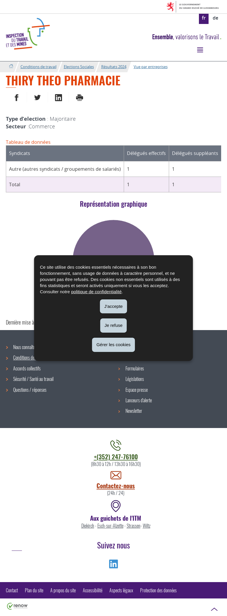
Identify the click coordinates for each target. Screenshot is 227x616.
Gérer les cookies (114, 344)
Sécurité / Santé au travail (33, 378)
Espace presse (136, 389)
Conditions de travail (38, 66)
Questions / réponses (30, 389)
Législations (134, 378)
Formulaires (134, 368)
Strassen (133, 525)
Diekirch (87, 525)
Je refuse (113, 325)
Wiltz (146, 525)
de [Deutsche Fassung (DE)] (215, 18)
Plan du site (34, 590)
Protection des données (158, 590)
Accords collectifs (27, 368)
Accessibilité (92, 590)
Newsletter (133, 410)
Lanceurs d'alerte (138, 400)
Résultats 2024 (113, 66)
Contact (12, 590)
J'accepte (113, 305)
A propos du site (63, 590)
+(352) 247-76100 (116, 456)
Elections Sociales (79, 66)
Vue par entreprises (151, 66)
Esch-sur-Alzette (110, 525)
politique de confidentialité (96, 291)
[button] (200, 49)
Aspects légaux (121, 590)
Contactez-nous (116, 485)
